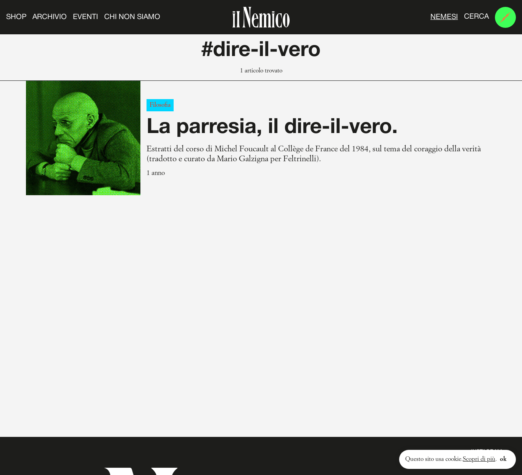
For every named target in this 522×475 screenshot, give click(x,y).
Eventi (85, 17)
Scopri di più (479, 459)
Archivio (49, 17)
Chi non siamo (132, 17)
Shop (16, 17)
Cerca (476, 16)
